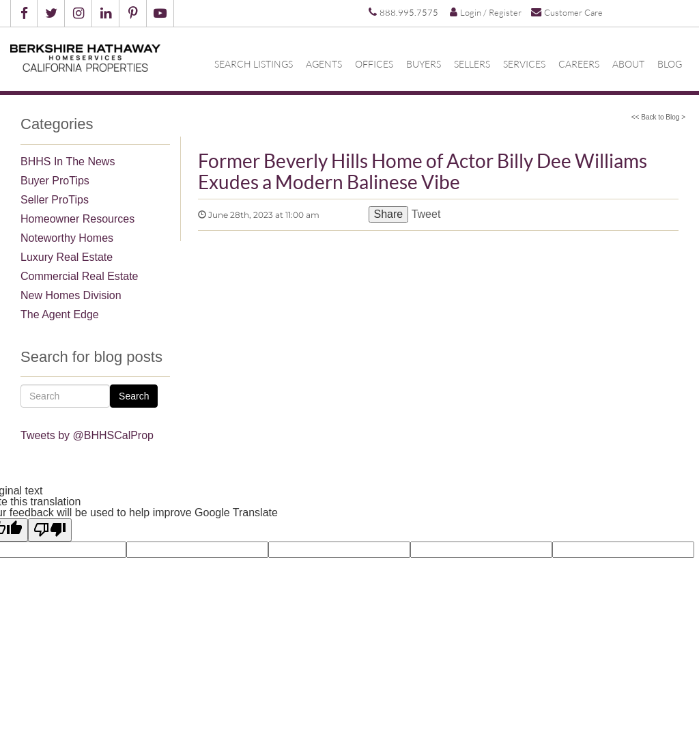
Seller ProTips (54, 200)
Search (134, 396)
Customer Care (567, 12)
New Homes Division (71, 295)
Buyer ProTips (54, 180)
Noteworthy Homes (66, 238)
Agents (324, 64)
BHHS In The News (67, 161)
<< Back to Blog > (658, 117)
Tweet (425, 214)
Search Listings (253, 64)
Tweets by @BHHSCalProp (87, 435)
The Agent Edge (59, 314)
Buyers (423, 64)
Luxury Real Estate (66, 257)
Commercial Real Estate (79, 276)
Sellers (472, 64)
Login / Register (486, 12)
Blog (669, 64)
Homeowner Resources (77, 219)
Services (524, 64)
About (628, 64)
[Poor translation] (50, 530)
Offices (374, 64)
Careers (578, 64)
